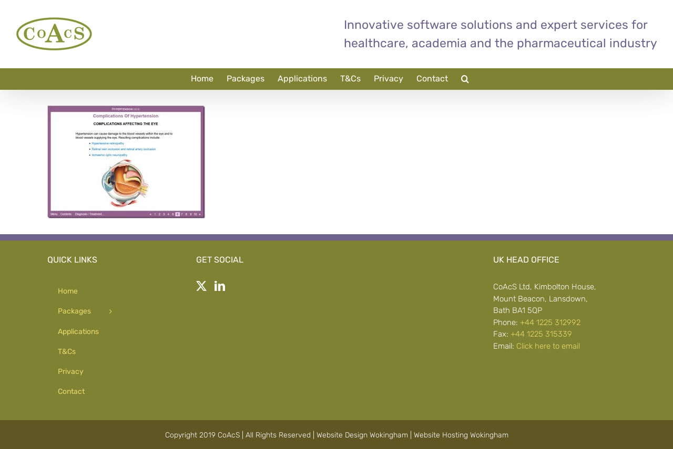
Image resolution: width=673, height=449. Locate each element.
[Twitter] (201, 286)
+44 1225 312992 (550, 322)
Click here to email (548, 346)
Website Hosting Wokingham (461, 435)
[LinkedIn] (220, 286)
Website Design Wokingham (362, 435)
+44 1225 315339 (541, 334)
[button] (465, 78)
